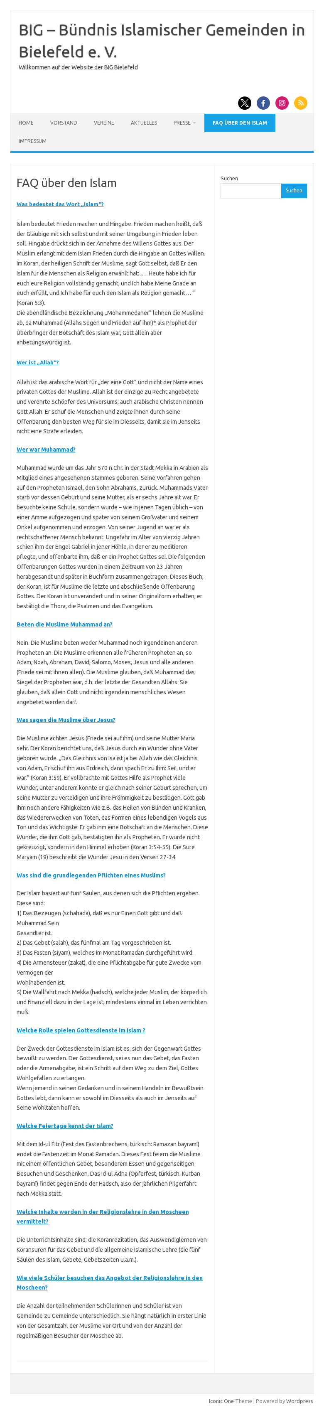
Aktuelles (144, 122)
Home (26, 122)
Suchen (229, 178)
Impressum (33, 141)
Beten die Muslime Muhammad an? (65, 624)
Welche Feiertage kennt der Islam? (65, 1126)
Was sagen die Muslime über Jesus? (66, 720)
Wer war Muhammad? (46, 449)
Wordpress (299, 1401)
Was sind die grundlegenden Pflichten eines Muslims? (91, 875)
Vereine (104, 122)
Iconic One (221, 1401)
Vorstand (63, 122)
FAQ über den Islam (240, 122)
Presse (182, 122)
